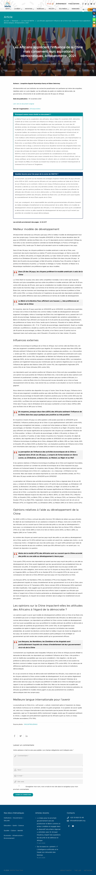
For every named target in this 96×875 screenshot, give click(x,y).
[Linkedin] (94, 16)
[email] (48, 776)
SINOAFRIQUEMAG (30, 724)
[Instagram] (94, 3)
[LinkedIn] (88, 3)
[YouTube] (91, 3)
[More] (94, 25)
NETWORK (88, 870)
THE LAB (77, 870)
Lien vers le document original (23, 104)
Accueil (6, 21)
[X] (94, 13)
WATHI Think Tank (16, 870)
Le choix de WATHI (27, 21)
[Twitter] (85, 3)
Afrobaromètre (35, 109)
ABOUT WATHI (65, 870)
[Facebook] (83, 3)
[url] (48, 782)
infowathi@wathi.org (77, 820)
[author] (48, 770)
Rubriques (15, 21)
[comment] (48, 760)
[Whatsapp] (94, 19)
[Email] (94, 22)
